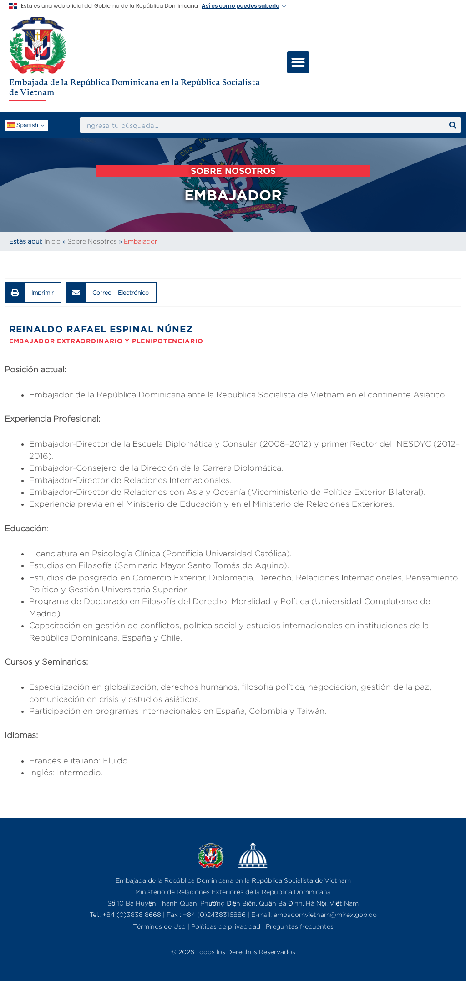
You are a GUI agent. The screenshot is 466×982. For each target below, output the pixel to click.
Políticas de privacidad (225, 926)
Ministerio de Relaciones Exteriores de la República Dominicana (233, 891)
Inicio (52, 241)
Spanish (22, 125)
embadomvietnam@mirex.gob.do (325, 914)
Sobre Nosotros (92, 241)
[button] (298, 62)
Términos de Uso (159, 926)
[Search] (453, 125)
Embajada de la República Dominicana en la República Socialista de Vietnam (134, 87)
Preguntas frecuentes (300, 926)
